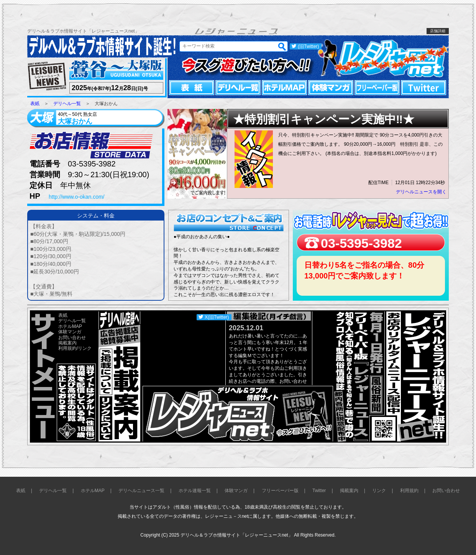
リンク (85, 348)
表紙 (191, 87)
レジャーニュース (47, 76)
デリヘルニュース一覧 (141, 490)
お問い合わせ (72, 337)
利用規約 (67, 348)
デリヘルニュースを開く (421, 191)
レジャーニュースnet (383, 57)
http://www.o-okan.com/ (77, 197)
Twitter (423, 87)
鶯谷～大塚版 (115, 70)
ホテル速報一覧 (195, 490)
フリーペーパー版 (377, 87)
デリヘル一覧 (238, 87)
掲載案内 (67, 343)
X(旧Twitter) (217, 317)
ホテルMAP (284, 87)
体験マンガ (330, 87)
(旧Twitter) (308, 46)
